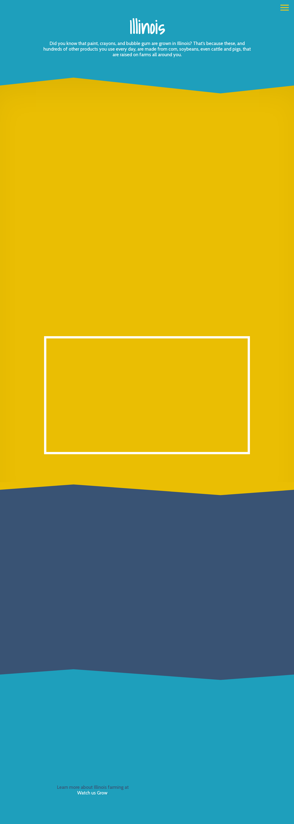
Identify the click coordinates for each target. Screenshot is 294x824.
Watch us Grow (92, 793)
